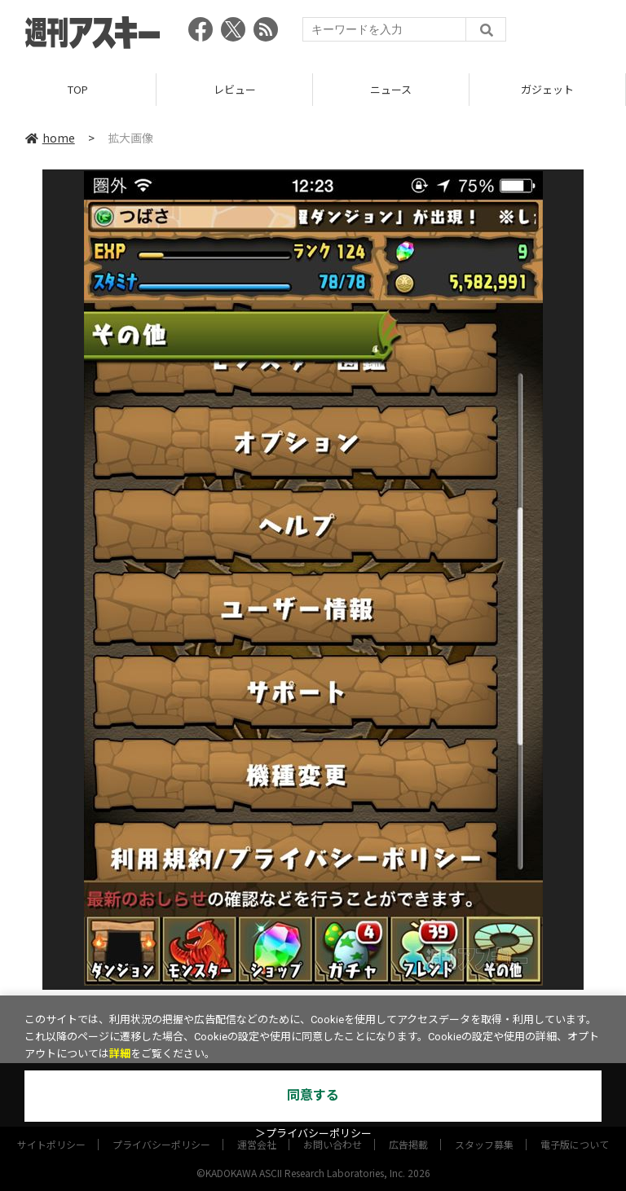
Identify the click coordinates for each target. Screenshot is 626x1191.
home (50, 138)
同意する (313, 1095)
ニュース (391, 89)
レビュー (235, 89)
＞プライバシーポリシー (313, 1133)
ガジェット (547, 89)
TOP (78, 89)
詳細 (119, 1054)
